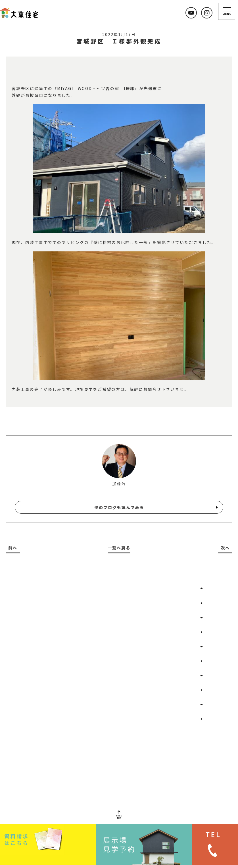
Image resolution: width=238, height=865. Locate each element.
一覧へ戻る (119, 548)
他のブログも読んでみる (119, 507)
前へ (12, 548)
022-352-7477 (76, 790)
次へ (225, 548)
